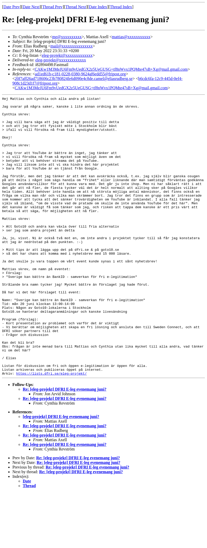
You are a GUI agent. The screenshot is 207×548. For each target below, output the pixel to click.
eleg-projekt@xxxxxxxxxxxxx (67, 55)
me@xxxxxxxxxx (67, 37)
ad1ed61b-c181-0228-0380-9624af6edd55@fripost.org (80, 74)
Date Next (31, 7)
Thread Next (75, 7)
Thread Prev (52, 7)
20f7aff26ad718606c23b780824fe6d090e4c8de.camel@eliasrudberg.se (74, 78)
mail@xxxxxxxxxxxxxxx (71, 46)
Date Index (98, 7)
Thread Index (121, 7)
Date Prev (11, 7)
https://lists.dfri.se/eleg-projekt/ (51, 429)
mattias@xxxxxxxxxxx (131, 37)
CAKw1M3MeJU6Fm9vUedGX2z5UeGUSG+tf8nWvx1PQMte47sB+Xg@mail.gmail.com (111, 69)
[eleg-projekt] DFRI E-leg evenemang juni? (61, 472)
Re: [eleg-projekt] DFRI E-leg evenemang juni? (64, 445)
